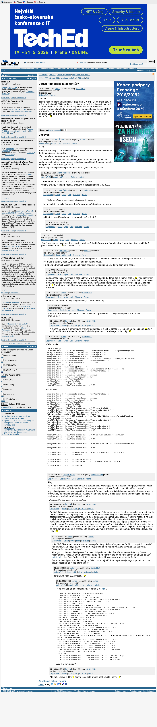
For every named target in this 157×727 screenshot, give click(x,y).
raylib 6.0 (5, 82)
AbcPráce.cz (39, 2)
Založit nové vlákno (47, 715)
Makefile (72, 78)
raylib (4, 88)
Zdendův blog (97, 495)
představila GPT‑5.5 (16, 109)
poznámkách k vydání (25, 215)
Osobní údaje (149, 725)
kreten (57, 89)
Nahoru (62, 715)
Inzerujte (83, 62)
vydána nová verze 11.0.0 (16, 324)
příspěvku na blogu (9, 250)
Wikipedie (12, 88)
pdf (24, 131)
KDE (57, 78)
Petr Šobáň (59, 139)
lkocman (4, 293)
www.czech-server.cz (24, 725)
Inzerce (125, 725)
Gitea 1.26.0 (6, 234)
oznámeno (10, 149)
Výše (62, 177)
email (18, 211)
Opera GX (6, 151)
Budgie (6, 355)
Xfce (5, 394)
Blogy (71, 68)
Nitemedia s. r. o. (67, 725)
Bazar (115, 68)
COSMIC (7, 365)
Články (55, 68)
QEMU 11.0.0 (7, 318)
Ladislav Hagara (7, 98)
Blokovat (66, 144)
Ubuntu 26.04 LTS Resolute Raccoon (18, 205)
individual (56, 578)
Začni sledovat (54, 130)
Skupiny (79, 68)
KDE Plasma (8, 375)
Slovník (101, 68)
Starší (27, 343)
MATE (5, 385)
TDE (5, 389)
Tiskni (41, 718)
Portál (121, 68)
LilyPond (5, 302)
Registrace (150, 71)
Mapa (134, 68)
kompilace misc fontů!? (81, 75)
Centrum (11, 343)
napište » (32, 75)
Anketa (5, 346)
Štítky (41, 78)
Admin (53, 95)
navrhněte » (31, 346)
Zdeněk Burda (69, 495)
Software (47, 68)
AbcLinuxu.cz (6, 2)
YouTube (30, 211)
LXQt (5, 380)
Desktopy (88, 68)
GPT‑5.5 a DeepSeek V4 (12, 101)
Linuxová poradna (64, 75)
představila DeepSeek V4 (21, 111)
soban (82, 139)
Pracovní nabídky (10, 78)
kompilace (64, 78)
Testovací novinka (11, 434)
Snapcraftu (9, 155)
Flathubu (30, 153)
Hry (95, 68)
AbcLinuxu (9, 414)
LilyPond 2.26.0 (8, 296)
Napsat (20, 343)
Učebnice (63, 68)
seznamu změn (8, 336)
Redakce (118, 725)
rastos (70, 557)
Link (59, 144)
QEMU (23, 328)
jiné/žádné (7, 399)
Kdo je (108, 68)
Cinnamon (7, 360)
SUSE (78, 78)
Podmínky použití (136, 725)
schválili (29, 174)
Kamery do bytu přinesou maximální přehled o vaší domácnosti (19, 431)
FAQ (30, 68)
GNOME (6, 370)
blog (23, 211)
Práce (128, 68)
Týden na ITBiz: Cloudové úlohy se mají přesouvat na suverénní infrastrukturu (19, 423)
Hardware (38, 68)
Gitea (7, 246)
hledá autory (40, 62)
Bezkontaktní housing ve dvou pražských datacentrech (17, 417)
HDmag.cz (28, 2)
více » (6, 198)
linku (103, 609)
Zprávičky (6, 75)
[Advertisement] (69, 122)
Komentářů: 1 (14, 293)
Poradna (23, 68)
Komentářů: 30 (7, 407)
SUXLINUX (80, 89)
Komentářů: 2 (20, 231)
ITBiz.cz (18, 2)
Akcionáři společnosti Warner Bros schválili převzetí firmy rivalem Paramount (17, 164)
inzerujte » (31, 78)
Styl (3, 71)
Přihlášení (140, 71)
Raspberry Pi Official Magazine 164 (18, 130)
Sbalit (53, 144)
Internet (52, 78)
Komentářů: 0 (20, 98)
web (83, 78)
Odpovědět (44, 95)
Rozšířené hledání (137, 64)
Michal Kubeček (63, 173)
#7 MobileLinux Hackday (12, 258)
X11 (87, 78)
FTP (46, 78)
